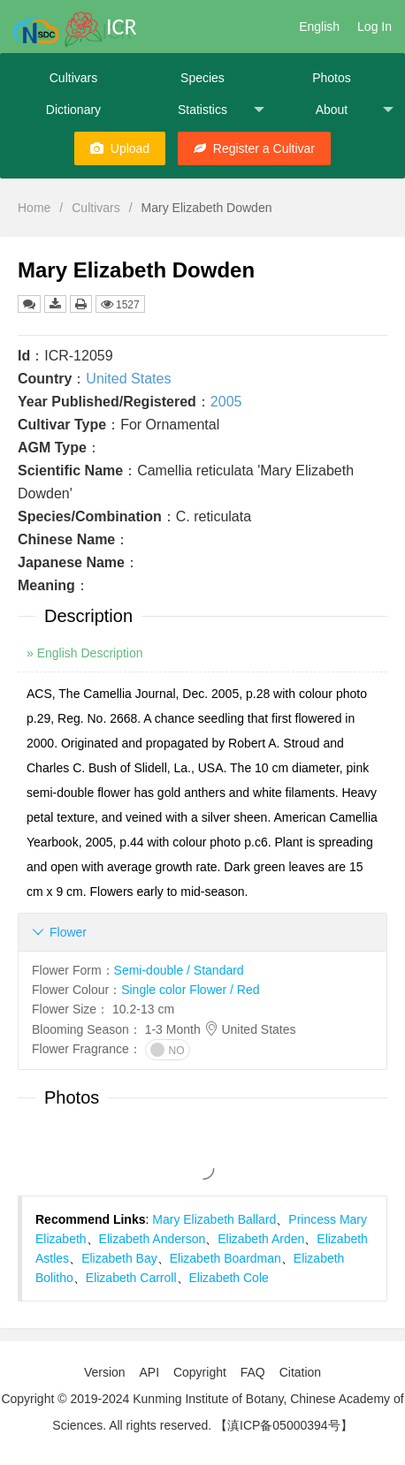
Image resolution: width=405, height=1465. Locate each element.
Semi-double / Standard (179, 970)
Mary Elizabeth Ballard (214, 1219)
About (355, 110)
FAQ (253, 1372)
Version (105, 1372)
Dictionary (73, 109)
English (319, 26)
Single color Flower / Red (190, 990)
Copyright (199, 1372)
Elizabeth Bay (119, 1258)
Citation (300, 1372)
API (149, 1372)
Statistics (221, 110)
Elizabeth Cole (229, 1278)
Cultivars (73, 78)
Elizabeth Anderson (152, 1239)
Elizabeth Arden (261, 1239)
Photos (331, 78)
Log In (374, 26)
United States (128, 378)
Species (202, 78)
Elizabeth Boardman (225, 1258)
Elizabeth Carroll (131, 1278)
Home (34, 208)
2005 (226, 401)
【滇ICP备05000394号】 (284, 1425)
